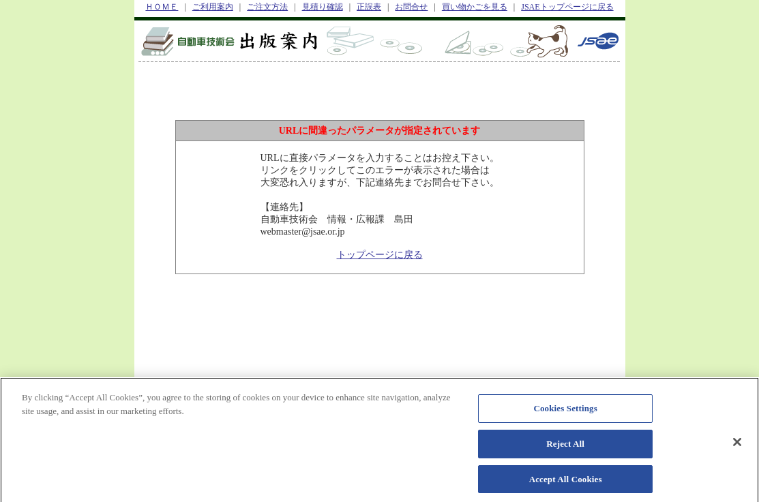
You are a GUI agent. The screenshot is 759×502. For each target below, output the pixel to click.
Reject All (565, 446)
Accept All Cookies (565, 482)
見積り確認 (322, 7)
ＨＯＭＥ (161, 7)
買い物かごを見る (474, 7)
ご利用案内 (212, 7)
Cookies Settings (565, 412)
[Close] (737, 445)
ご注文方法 (267, 7)
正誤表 (369, 7)
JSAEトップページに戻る (567, 7)
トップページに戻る (380, 255)
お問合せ (411, 7)
